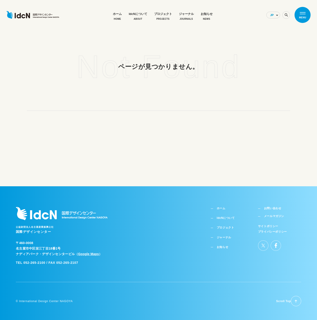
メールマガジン (275, 213)
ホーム (222, 204)
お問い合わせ (273, 204)
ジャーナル (225, 234)
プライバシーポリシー (272, 228)
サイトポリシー (268, 223)
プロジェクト (227, 224)
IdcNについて (227, 214)
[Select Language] (273, 15)
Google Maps (88, 249)
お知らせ (224, 243)
